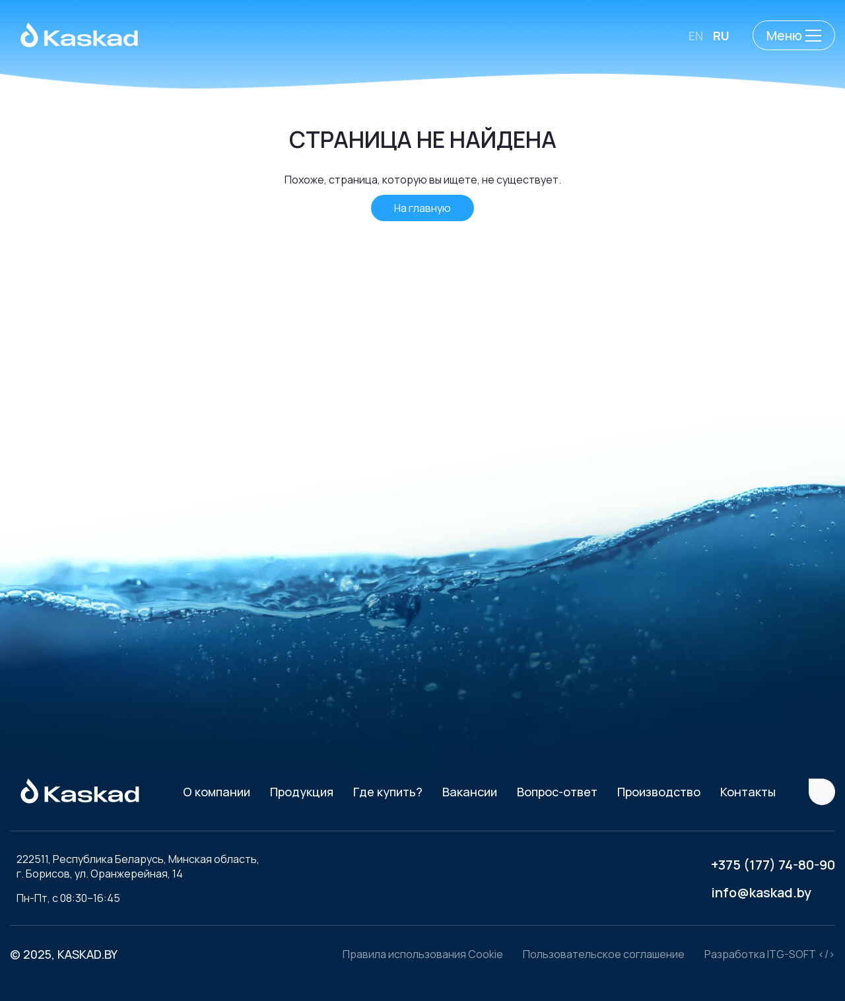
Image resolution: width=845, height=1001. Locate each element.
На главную (422, 208)
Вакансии (469, 792)
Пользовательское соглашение (604, 954)
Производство (658, 792)
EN (696, 36)
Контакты (748, 792)
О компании (216, 792)
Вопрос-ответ (557, 792)
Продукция (301, 792)
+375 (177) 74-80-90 (773, 865)
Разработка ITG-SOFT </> (769, 954)
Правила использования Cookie (423, 954)
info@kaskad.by (761, 892)
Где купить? (387, 792)
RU (721, 36)
